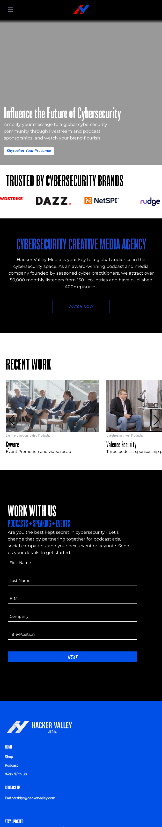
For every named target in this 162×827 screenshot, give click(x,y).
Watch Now (80, 306)
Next (72, 656)
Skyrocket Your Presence (29, 150)
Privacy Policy (17, 808)
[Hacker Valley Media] (81, 9)
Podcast (11, 765)
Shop (9, 757)
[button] (11, 420)
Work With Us (16, 774)
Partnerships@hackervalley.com (30, 798)
